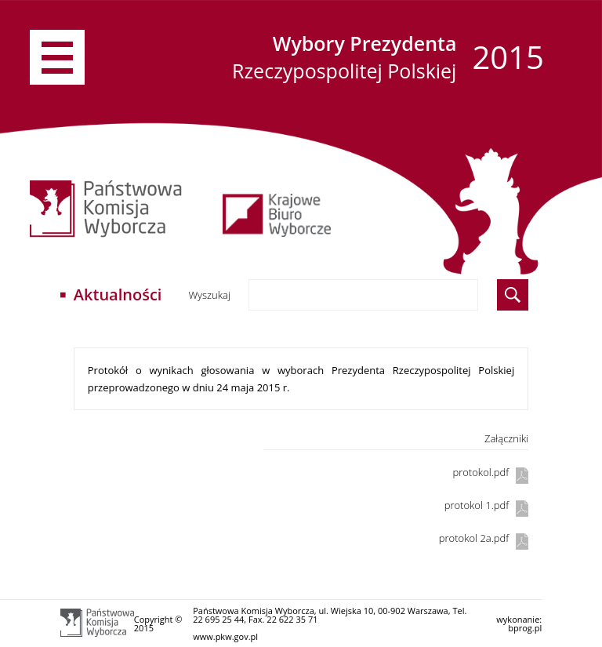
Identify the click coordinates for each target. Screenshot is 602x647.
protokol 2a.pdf (474, 538)
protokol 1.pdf (477, 505)
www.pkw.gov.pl (225, 636)
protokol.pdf (480, 472)
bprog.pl (525, 628)
